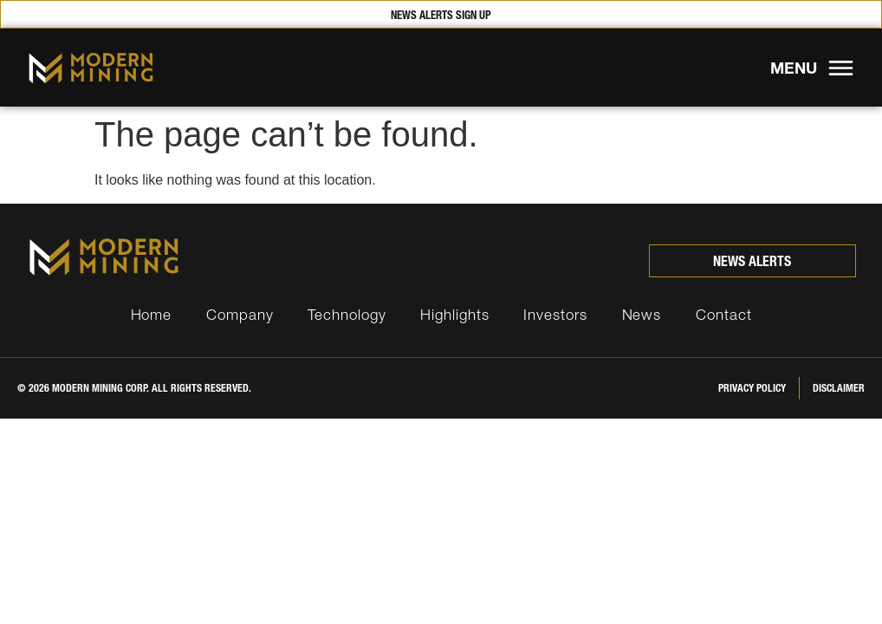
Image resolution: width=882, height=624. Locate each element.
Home (151, 314)
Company (239, 314)
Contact (723, 314)
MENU (793, 68)
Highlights (454, 314)
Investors (555, 314)
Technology (347, 314)
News (642, 314)
